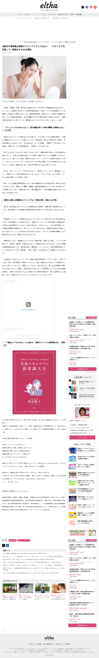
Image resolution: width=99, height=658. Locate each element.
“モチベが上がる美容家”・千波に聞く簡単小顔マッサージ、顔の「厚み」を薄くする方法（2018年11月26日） (31, 573)
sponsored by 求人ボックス (91, 372)
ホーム (4, 42)
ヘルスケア (27, 14)
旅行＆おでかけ (63, 14)
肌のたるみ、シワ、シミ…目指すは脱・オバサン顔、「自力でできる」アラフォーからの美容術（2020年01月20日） (33, 556)
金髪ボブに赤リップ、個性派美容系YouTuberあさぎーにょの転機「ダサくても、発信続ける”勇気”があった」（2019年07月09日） (34, 569)
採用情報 (67, 644)
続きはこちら (83, 369)
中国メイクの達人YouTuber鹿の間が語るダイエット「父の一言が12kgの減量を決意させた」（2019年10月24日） (32, 562)
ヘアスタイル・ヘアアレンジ (60, 18)
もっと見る (83, 437)
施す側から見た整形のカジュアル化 (82, 430)
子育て (72, 14)
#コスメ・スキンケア (23, 540)
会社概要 (38, 644)
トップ (19, 14)
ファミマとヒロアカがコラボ (80, 427)
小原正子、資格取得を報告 (79, 425)
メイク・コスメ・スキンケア (23, 18)
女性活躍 (79, 14)
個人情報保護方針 (48, 644)
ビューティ (36, 14)
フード (44, 14)
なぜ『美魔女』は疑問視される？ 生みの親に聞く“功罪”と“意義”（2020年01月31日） (25, 553)
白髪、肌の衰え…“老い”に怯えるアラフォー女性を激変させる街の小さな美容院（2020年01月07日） (29, 559)
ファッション (52, 14)
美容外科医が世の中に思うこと (80, 433)
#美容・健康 (12, 540)
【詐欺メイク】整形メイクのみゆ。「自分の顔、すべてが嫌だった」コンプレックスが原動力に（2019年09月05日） (33, 565)
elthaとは (31, 644)
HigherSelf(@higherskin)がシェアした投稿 (28, 335)
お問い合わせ (59, 644)
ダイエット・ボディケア (41, 18)
